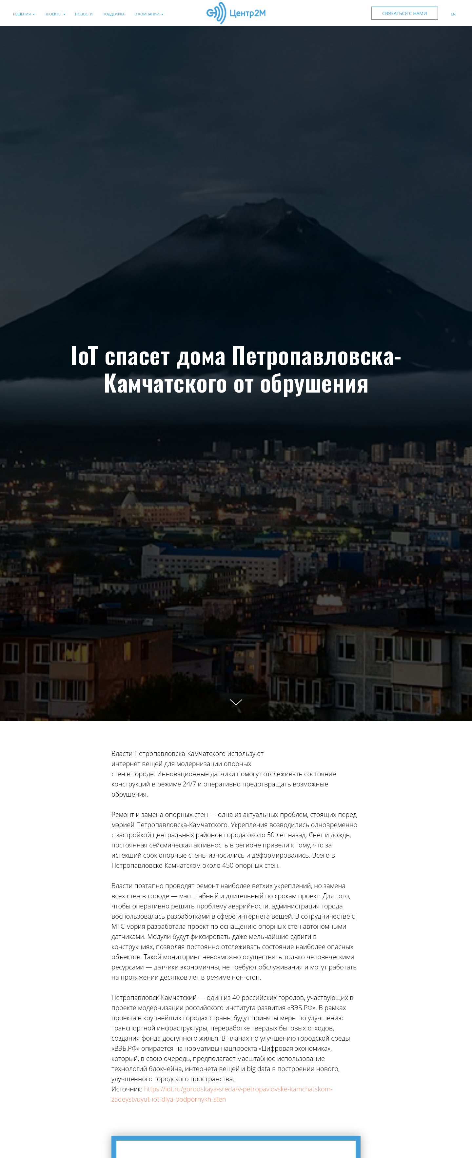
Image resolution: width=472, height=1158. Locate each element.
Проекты (53, 13)
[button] (404, 13)
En (453, 13)
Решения (22, 13)
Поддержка (114, 13)
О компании (146, 13)
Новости (84, 13)
